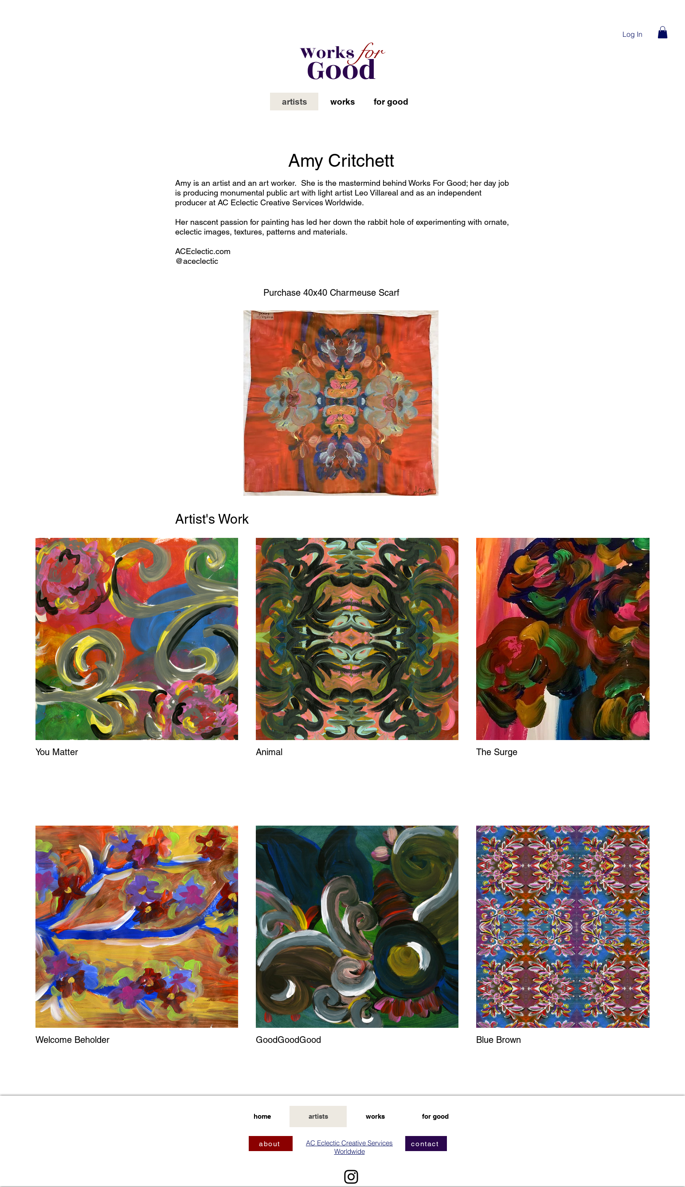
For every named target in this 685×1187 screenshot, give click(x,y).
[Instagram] (351, 1176)
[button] (663, 32)
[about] (271, 1143)
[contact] (426, 1143)
